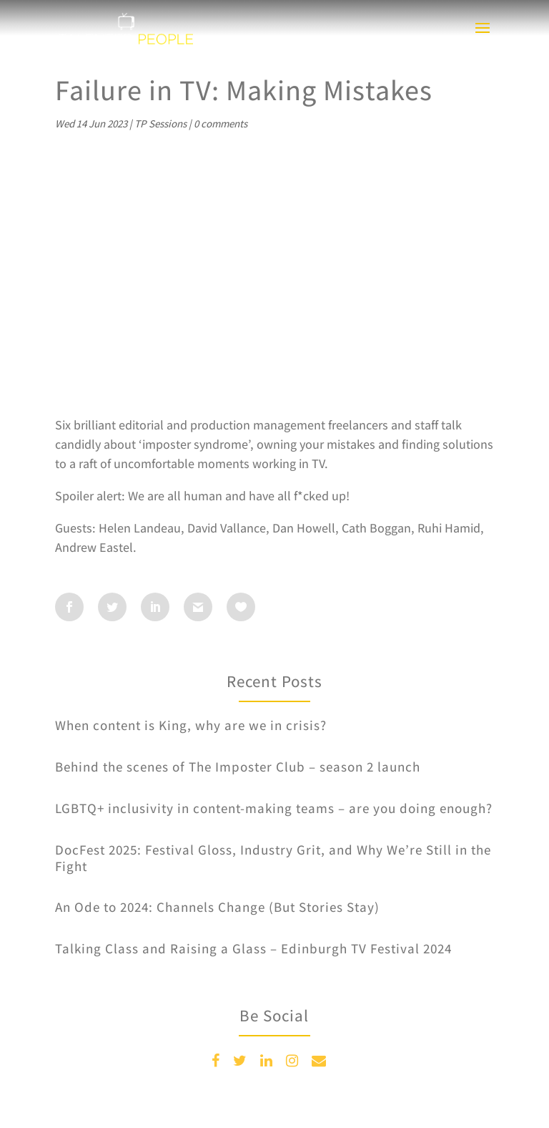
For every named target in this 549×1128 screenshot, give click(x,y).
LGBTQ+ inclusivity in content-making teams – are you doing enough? (274, 808)
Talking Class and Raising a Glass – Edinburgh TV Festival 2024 (253, 948)
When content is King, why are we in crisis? (191, 725)
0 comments (220, 123)
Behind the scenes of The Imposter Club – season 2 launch (237, 766)
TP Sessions (160, 123)
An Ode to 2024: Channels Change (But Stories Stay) (217, 906)
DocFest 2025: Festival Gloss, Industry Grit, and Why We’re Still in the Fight (273, 858)
